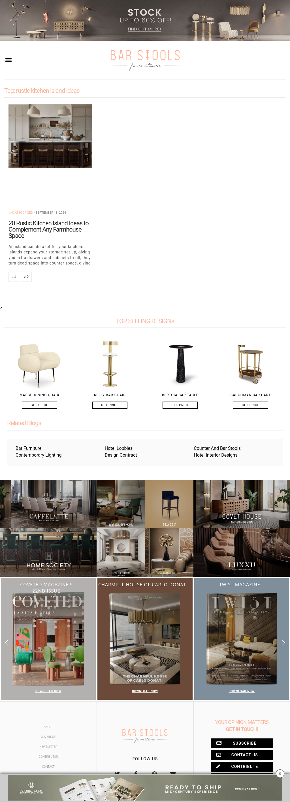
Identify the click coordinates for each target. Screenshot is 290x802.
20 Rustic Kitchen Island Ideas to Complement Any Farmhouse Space (48, 229)
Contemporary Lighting (38, 455)
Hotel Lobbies (119, 448)
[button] (283, 642)
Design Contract (121, 455)
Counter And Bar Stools (217, 448)
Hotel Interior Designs (215, 455)
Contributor (48, 756)
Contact (48, 766)
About (48, 726)
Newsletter (48, 746)
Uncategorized (20, 213)
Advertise (48, 736)
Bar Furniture (29, 448)
